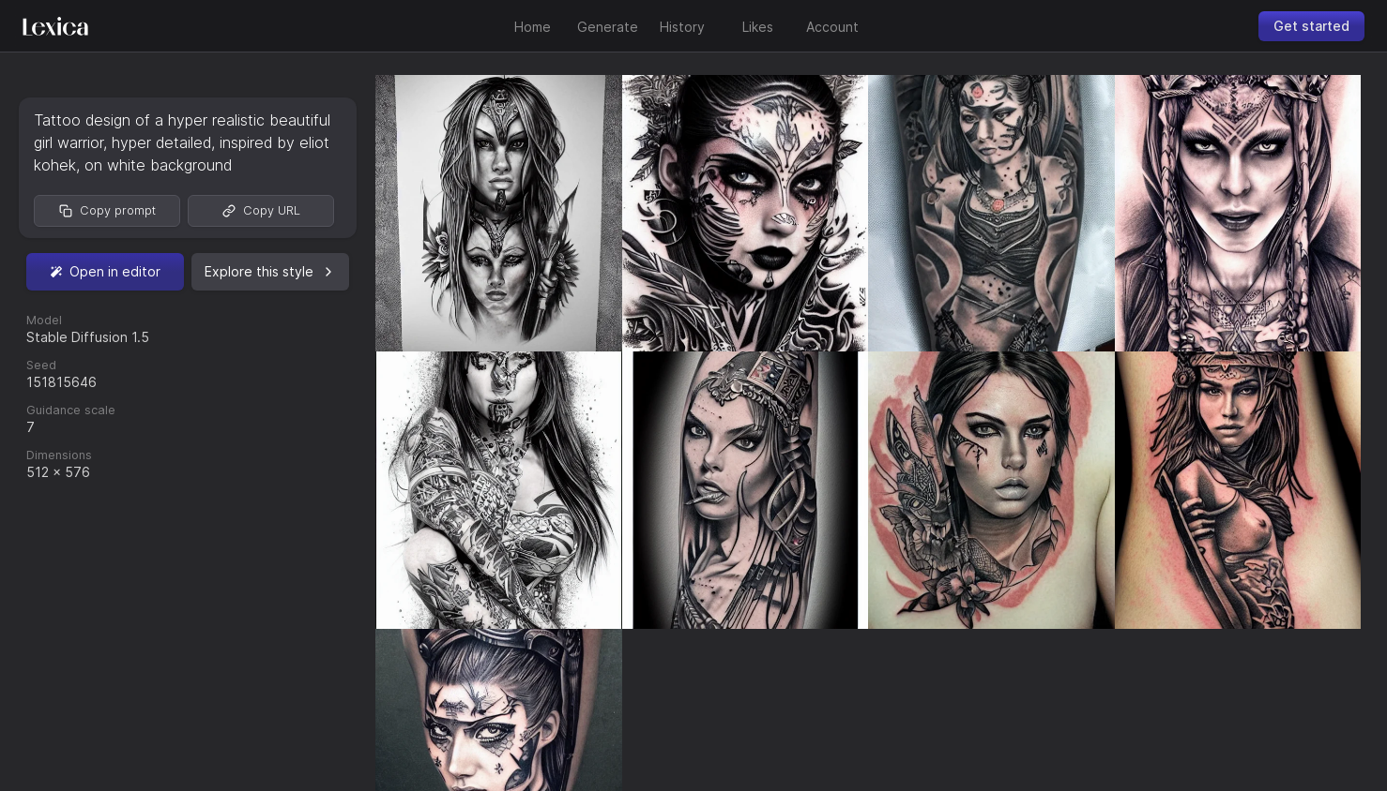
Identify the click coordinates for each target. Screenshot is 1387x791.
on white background (158, 165)
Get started (1311, 26)
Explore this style (270, 271)
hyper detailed (161, 142)
